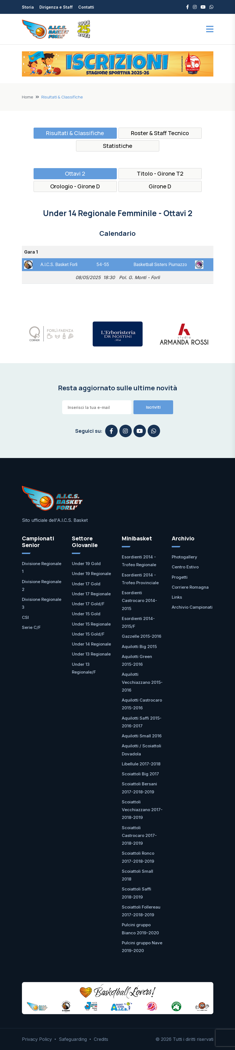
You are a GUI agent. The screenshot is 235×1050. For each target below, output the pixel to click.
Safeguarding (73, 1039)
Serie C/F (31, 627)
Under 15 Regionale (91, 624)
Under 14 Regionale (91, 644)
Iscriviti (153, 407)
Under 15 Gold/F (88, 634)
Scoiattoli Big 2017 (140, 773)
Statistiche (117, 146)
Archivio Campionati (192, 607)
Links (177, 597)
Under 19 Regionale (91, 573)
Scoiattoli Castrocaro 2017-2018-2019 (139, 835)
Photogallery (184, 557)
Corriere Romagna (190, 587)
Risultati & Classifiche (75, 133)
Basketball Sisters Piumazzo (158, 264)
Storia (28, 7)
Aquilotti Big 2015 (139, 646)
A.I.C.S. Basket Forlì (60, 264)
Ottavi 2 (75, 173)
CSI (25, 617)
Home (27, 97)
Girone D (160, 186)
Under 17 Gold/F (88, 603)
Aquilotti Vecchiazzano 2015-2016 (142, 682)
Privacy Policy (37, 1039)
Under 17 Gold (86, 583)
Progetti (180, 577)
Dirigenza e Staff (56, 7)
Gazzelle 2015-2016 (141, 636)
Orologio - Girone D (75, 186)
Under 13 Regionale (91, 654)
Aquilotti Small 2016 (141, 735)
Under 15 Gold (86, 613)
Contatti (86, 7)
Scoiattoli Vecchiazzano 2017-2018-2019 (142, 809)
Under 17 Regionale (91, 593)
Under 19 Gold (86, 563)
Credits (101, 1039)
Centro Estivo (185, 567)
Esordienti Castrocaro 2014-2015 (139, 600)
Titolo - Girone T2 (160, 173)
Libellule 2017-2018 (141, 763)
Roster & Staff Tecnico (160, 133)
